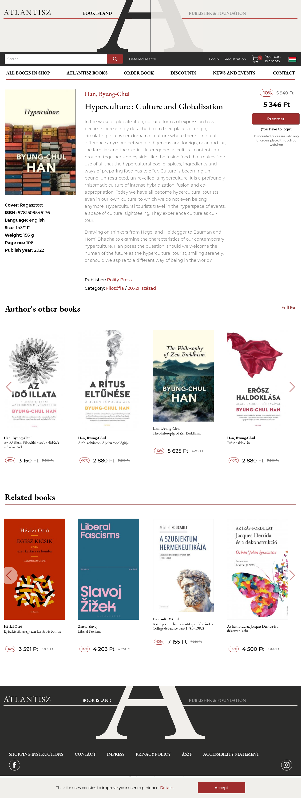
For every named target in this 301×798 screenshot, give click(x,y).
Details (166, 788)
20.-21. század (142, 288)
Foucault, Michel (171, 619)
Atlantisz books (87, 73)
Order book (139, 73)
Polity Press (119, 279)
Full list (288, 307)
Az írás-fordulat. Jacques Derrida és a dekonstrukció (258, 628)
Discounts (183, 73)
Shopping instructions (36, 754)
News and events (234, 73)
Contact (284, 73)
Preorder (276, 119)
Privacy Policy (153, 754)
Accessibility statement (231, 754)
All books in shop (28, 73)
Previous (9, 387)
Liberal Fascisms (93, 631)
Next (292, 387)
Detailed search (142, 59)
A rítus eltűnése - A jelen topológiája (107, 443)
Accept (221, 788)
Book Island (97, 13)
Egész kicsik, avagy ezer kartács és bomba (35, 631)
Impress (115, 754)
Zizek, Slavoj (92, 626)
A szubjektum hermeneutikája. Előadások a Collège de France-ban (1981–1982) (188, 626)
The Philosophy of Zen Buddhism (182, 433)
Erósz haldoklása (244, 443)
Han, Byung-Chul (107, 94)
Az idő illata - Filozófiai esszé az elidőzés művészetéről (34, 445)
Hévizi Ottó (16, 626)
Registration (235, 59)
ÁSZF (187, 754)
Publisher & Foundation (217, 13)
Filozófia (115, 288)
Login (214, 59)
